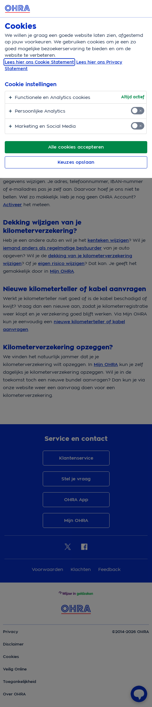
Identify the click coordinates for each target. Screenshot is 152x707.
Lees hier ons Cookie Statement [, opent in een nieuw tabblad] (39, 62)
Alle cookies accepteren (76, 147)
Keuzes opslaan (76, 162)
